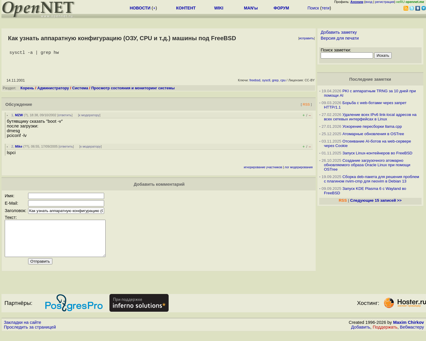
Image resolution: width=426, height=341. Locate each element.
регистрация (384, 2)
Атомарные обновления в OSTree (373, 134)
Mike (18, 147)
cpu (283, 81)
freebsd (254, 81)
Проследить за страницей (30, 335)
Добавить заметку (339, 32)
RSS (306, 105)
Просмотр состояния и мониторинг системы (133, 89)
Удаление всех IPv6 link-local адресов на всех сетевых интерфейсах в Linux (370, 116)
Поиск (313, 8)
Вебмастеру (412, 335)
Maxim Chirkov (408, 330)
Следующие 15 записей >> (375, 200)
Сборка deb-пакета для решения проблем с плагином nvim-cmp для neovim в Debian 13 (371, 178)
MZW (19, 116)
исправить (306, 38)
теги (326, 8)
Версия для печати (340, 38)
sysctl (266, 81)
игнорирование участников (263, 168)
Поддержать (385, 335)
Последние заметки (370, 79)
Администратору (53, 89)
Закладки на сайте (22, 330)
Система (80, 89)
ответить (65, 116)
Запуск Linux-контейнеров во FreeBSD (377, 153)
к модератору (89, 116)
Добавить (360, 335)
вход (368, 2)
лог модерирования (299, 168)
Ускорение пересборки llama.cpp (372, 126)
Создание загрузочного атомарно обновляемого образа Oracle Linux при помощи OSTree (367, 165)
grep (275, 81)
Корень (27, 89)
